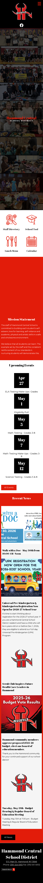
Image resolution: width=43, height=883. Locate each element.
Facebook (21, 25)
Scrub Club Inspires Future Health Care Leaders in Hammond (17, 687)
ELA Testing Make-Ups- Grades (21, 391)
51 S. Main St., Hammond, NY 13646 (21, 862)
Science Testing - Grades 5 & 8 (21, 477)
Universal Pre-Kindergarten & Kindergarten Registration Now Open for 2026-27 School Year (20, 606)
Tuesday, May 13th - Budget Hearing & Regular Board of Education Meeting (18, 811)
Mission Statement (21, 319)
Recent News (21, 498)
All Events (8, 487)
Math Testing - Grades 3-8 (21, 433)
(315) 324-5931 (16, 865)
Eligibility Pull (21, 412)
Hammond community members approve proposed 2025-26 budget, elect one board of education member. (20, 744)
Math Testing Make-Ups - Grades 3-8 (21, 455)
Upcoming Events (21, 365)
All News (8, 837)
